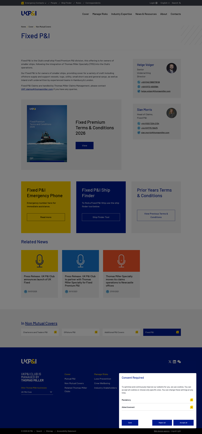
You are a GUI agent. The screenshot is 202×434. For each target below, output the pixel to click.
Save (130, 423)
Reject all (162, 423)
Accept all (183, 423)
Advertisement (128, 407)
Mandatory (126, 400)
